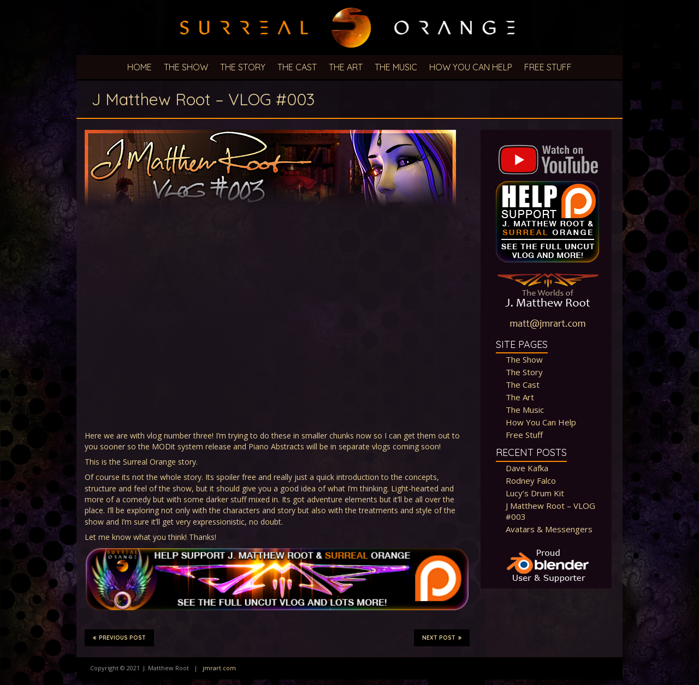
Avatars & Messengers (549, 529)
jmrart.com (219, 668)
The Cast (297, 67)
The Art (346, 67)
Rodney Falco (531, 480)
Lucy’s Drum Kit (535, 493)
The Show (186, 67)
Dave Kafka (527, 467)
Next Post (441, 637)
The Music (396, 67)
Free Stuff (548, 67)
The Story (242, 67)
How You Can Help (470, 67)
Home (139, 67)
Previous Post (119, 637)
